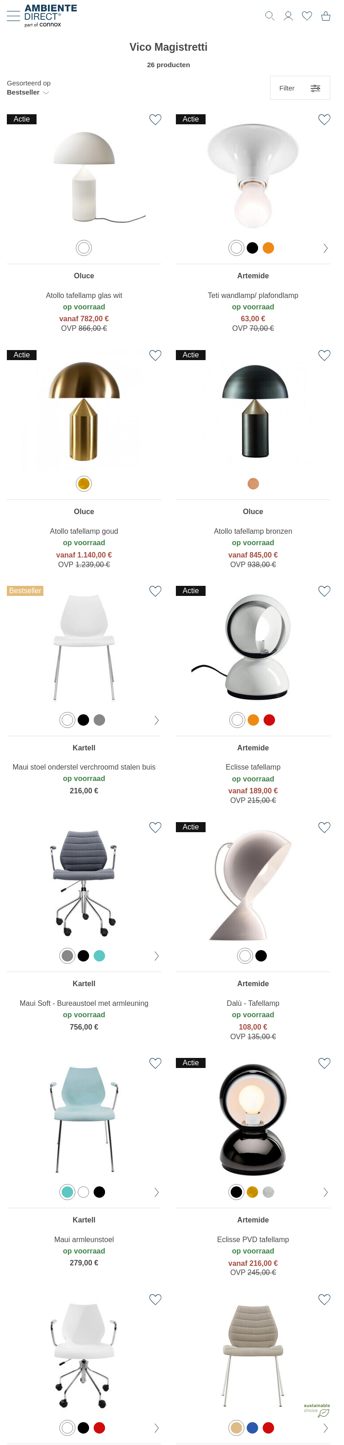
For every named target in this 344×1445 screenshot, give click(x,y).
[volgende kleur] (326, 248)
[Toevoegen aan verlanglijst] (155, 119)
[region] (84, 225)
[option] (84, 248)
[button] (29, 88)
